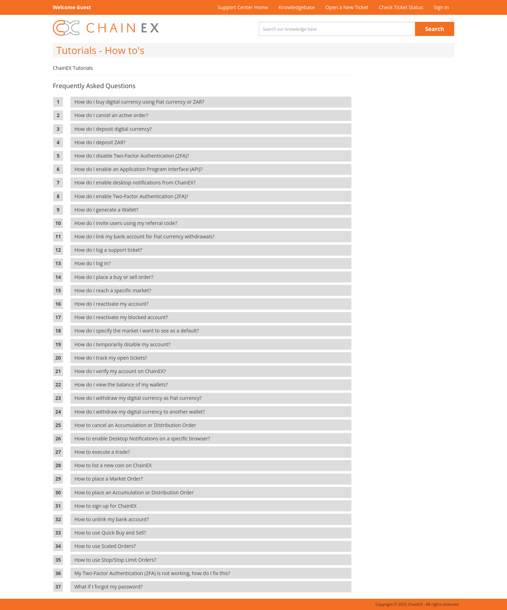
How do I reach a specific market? (114, 290)
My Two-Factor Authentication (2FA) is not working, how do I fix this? (153, 573)
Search (434, 29)
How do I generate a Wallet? (107, 209)
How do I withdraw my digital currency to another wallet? (140, 411)
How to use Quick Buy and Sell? (111, 532)
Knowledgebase (296, 7)
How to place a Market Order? (109, 478)
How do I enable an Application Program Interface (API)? (139, 169)
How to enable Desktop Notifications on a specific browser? (143, 438)
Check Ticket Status (401, 7)
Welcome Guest (72, 7)
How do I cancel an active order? (112, 115)
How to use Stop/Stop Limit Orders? (116, 559)
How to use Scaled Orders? (106, 546)
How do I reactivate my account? (112, 303)
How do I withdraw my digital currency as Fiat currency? (139, 398)
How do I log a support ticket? (109, 249)
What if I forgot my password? (109, 586)
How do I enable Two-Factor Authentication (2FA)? (132, 196)
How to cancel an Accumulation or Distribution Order (136, 425)
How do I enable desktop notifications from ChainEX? (136, 182)
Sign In (441, 7)
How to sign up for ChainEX (106, 505)
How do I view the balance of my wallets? (122, 384)
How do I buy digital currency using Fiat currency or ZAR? (140, 101)
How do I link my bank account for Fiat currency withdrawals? (145, 236)
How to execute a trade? (103, 452)
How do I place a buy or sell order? (115, 277)
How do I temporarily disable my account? (123, 344)
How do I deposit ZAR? (101, 142)
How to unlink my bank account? (112, 519)
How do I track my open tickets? (112, 357)
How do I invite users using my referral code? (127, 223)
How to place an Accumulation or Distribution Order (135, 492)
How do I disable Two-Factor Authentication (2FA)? (133, 155)
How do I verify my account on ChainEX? (121, 371)
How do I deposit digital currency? (114, 129)
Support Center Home (243, 7)
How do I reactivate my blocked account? (122, 317)
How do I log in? (93, 263)
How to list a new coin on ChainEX (114, 465)
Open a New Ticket (346, 7)
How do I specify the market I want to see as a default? (137, 330)
